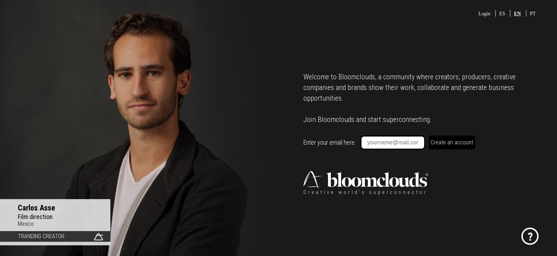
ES (502, 13)
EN (517, 13)
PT (533, 13)
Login (484, 13)
